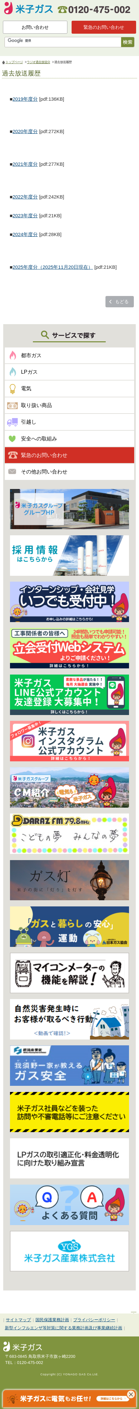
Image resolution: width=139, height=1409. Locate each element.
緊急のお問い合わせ (104, 27)
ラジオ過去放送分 (38, 62)
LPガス (29, 372)
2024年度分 (25, 234)
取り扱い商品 (36, 405)
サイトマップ (18, 1319)
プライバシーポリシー (94, 1319)
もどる (122, 301)
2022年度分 (25, 196)
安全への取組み (39, 438)
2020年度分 (25, 131)
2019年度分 (25, 99)
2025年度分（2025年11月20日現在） (53, 267)
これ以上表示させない (131, 1394)
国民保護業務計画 (52, 1319)
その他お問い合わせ (44, 471)
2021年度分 (25, 164)
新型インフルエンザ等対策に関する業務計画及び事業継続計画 (63, 1327)
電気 (26, 388)
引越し (28, 422)
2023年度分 (25, 215)
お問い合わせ (35, 27)
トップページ (14, 62)
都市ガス (31, 355)
